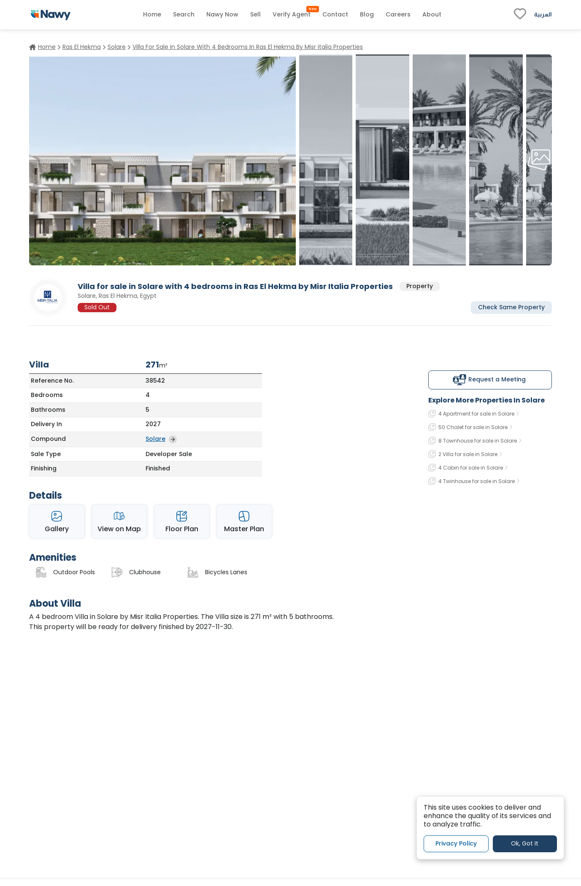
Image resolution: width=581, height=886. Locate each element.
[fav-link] (520, 14)
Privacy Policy (456, 843)
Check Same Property (511, 307)
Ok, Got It (524, 843)
